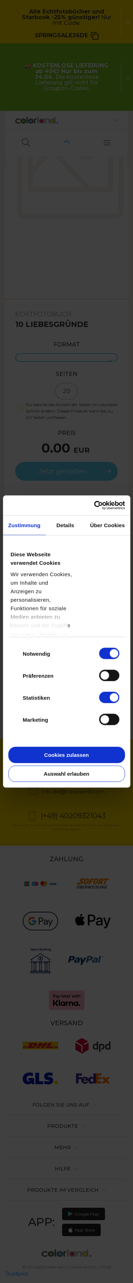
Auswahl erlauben (66, 774)
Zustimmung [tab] (24, 525)
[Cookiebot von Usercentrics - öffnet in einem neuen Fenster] (95, 505)
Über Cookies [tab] (107, 525)
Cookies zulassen (66, 755)
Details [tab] (65, 525)
